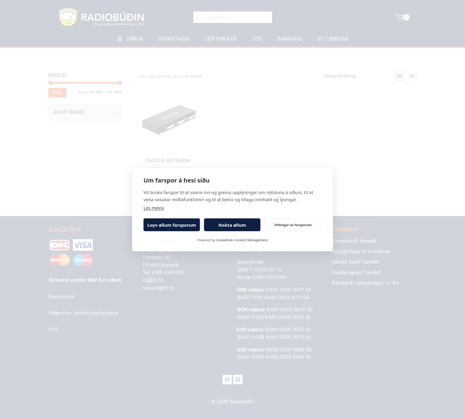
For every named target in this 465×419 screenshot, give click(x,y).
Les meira (154, 208)
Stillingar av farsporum (293, 225)
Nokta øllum (232, 225)
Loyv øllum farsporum (171, 225)
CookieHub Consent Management (242, 240)
